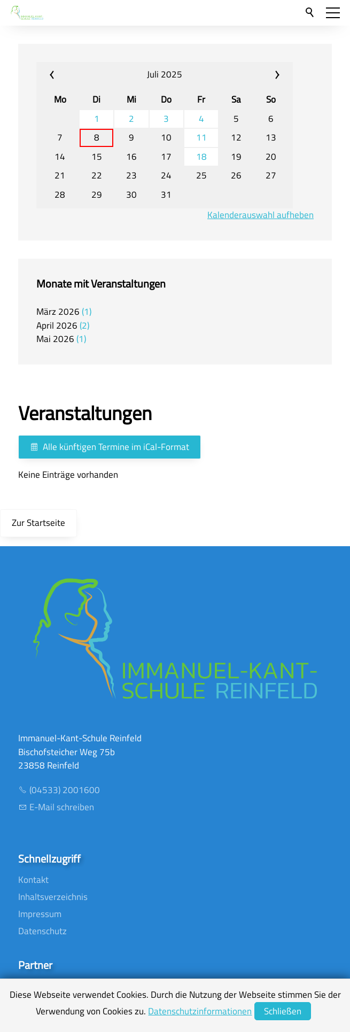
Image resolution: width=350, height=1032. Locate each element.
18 (201, 157)
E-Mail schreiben (61, 807)
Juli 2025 (164, 74)
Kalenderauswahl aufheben (260, 215)
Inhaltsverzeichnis (53, 897)
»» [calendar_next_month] (250, 75)
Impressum (39, 914)
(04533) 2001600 (64, 790)
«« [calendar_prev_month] (78, 75)
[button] (332, 12)
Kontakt (33, 880)
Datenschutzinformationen (200, 1011)
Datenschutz (42, 931)
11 (201, 137)
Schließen (282, 1011)
